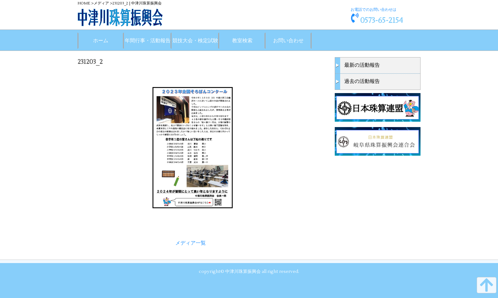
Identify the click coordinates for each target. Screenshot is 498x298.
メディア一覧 (190, 243)
